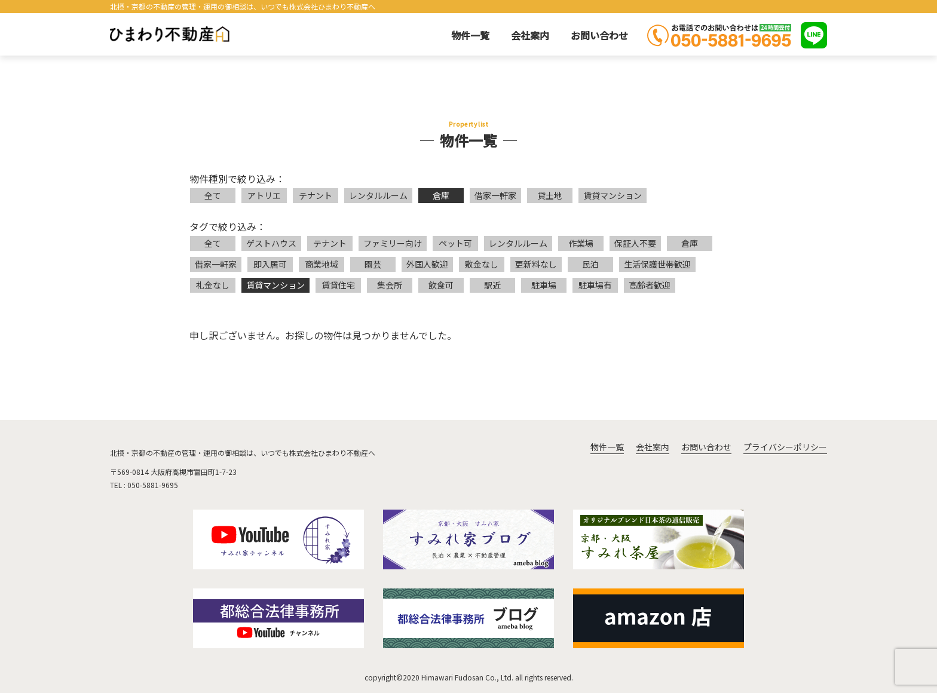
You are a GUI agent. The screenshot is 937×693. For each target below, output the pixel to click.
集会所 (389, 285)
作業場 (580, 243)
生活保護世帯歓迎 (657, 264)
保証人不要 (635, 243)
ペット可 (455, 243)
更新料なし (536, 264)
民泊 (590, 264)
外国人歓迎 (427, 264)
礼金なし (212, 285)
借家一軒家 (495, 195)
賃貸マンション (612, 195)
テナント (315, 195)
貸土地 (549, 195)
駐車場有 (595, 285)
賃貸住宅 (338, 285)
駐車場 (543, 285)
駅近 (492, 285)
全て (212, 195)
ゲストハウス (271, 243)
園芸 (373, 264)
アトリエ (264, 195)
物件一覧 (470, 35)
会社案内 (530, 35)
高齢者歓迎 (649, 285)
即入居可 (270, 264)
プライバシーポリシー (785, 447)
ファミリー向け (392, 243)
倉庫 (441, 195)
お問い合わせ (599, 35)
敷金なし (481, 264)
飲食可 (441, 285)
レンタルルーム (378, 195)
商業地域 (321, 264)
